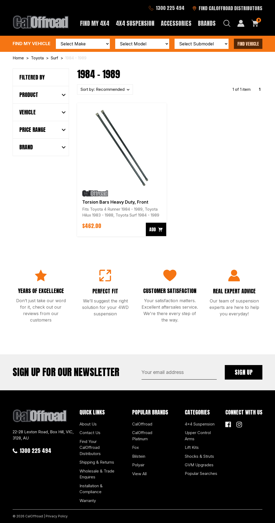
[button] (42, 95)
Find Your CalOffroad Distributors (90, 447)
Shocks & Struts (199, 456)
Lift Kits (192, 447)
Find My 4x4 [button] (94, 23)
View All (139, 473)
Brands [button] (207, 23)
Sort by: (103, 89)
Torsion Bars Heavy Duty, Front (115, 202)
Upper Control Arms (198, 435)
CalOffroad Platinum (142, 435)
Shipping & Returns (96, 462)
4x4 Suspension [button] (135, 23)
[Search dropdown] (227, 23)
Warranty (87, 500)
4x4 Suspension (200, 424)
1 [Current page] (259, 89)
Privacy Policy (57, 516)
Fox (135, 447)
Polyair (138, 464)
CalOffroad (142, 424)
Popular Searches (201, 473)
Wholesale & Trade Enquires (96, 474)
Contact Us (89, 432)
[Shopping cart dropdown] (255, 23)
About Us (88, 424)
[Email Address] (179, 372)
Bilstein (138, 456)
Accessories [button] (176, 23)
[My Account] (241, 23)
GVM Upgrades (199, 464)
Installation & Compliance (91, 489)
